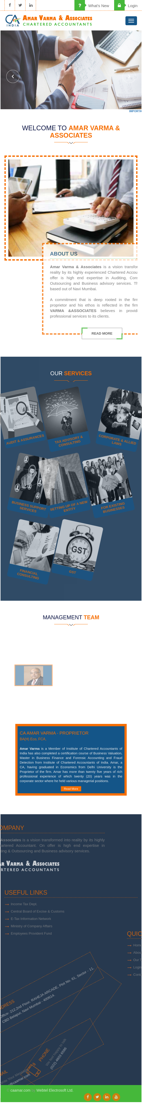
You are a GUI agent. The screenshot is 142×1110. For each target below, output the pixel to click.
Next (129, 76)
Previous (12, 76)
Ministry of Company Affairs (31, 943)
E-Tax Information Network (31, 935)
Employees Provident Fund (31, 950)
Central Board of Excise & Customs (37, 928)
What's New (91, 5)
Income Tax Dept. (24, 921)
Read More (71, 780)
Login (126, 5)
